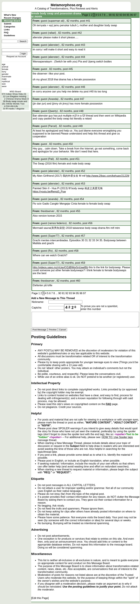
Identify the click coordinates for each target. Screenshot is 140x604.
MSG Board (15, 91)
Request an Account (16, 56)
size (4, 84)
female (5, 69)
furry (4, 71)
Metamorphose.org (66, 5)
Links (7, 29)
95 (128, 15)
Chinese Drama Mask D (17, 99)
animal (5, 67)
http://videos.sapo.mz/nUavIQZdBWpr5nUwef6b (60, 267)
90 (110, 15)
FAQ (6, 32)
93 (120, 15)
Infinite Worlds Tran (15, 104)
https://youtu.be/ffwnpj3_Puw (49, 191)
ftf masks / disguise (15, 108)
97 (135, 15)
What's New (10, 15)
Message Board (12, 21)
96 (131, 15)
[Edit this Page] (40, 598)
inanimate (6, 76)
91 (113, 15)
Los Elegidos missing (16, 96)
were (4, 86)
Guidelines (9, 35)
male (4, 79)
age (3, 64)
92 (117, 15)
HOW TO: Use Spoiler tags (117, 437)
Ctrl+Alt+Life (12, 106)
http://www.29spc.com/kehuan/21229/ (107, 175)
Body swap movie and (16, 101)
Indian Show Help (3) (16, 94)
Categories (9, 26)
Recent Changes (12, 18)
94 (124, 15)
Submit (7, 23)
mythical (6, 81)
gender (5, 74)
